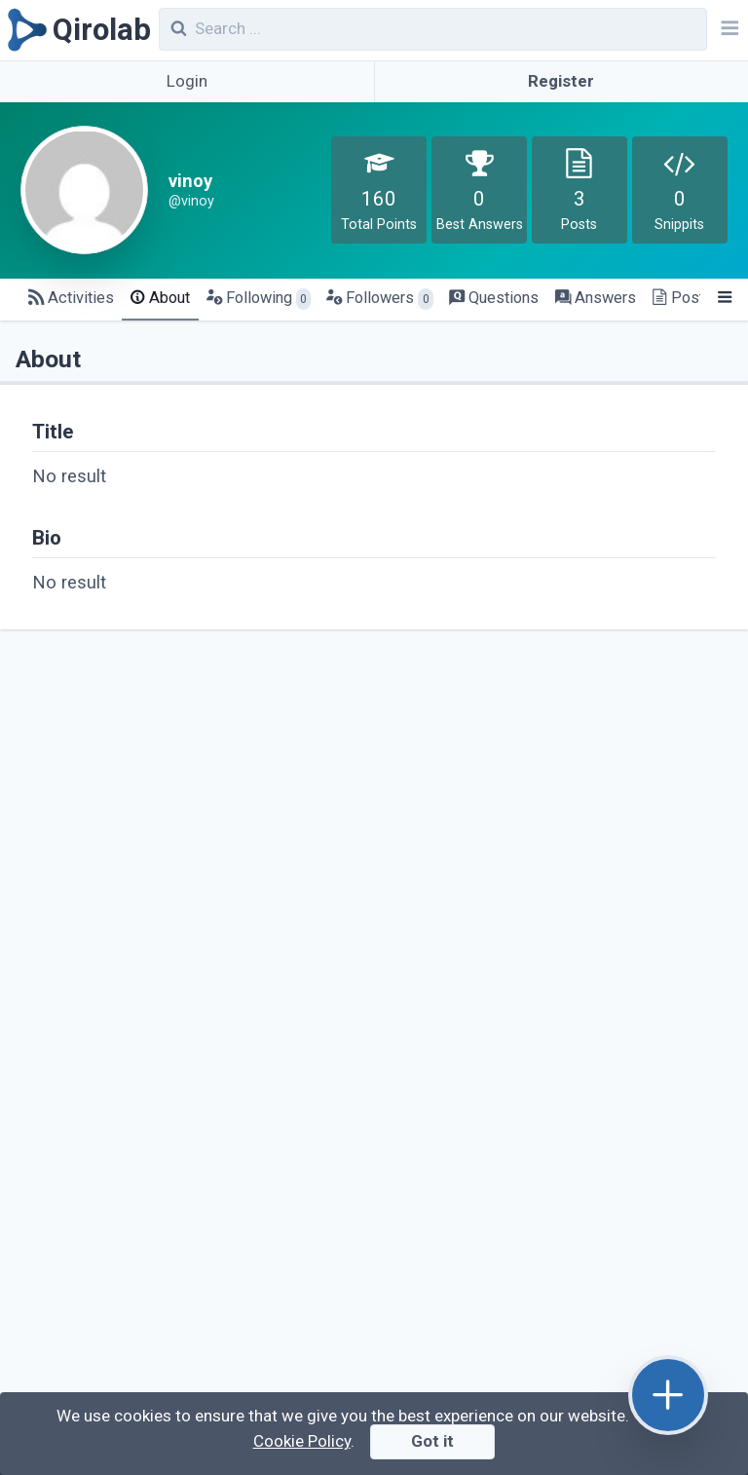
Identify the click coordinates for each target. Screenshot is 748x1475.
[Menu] (724, 299)
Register (561, 81)
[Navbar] (727, 30)
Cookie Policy (302, 1441)
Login (187, 81)
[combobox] (433, 29)
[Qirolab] (75, 30)
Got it (432, 1441)
